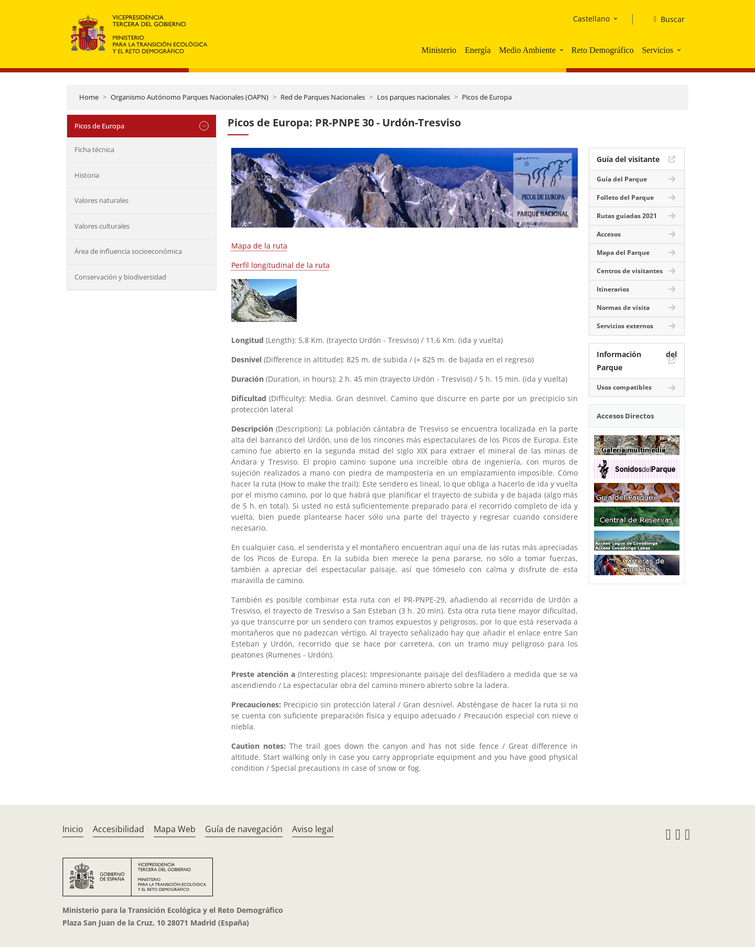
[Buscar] (665, 19)
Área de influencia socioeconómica (128, 251)
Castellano (591, 19)
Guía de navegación (244, 829)
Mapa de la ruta (259, 246)
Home (89, 97)
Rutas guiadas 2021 (627, 215)
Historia (86, 175)
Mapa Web (175, 829)
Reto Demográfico (602, 50)
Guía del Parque (622, 179)
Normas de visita (623, 307)
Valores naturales (101, 200)
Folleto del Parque (625, 197)
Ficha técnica (94, 149)
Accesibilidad (118, 829)
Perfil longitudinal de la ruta (280, 265)
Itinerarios (613, 289)
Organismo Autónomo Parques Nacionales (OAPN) (189, 97)
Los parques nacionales (413, 97)
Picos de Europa (487, 97)
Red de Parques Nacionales (323, 97)
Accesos (609, 234)
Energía (477, 50)
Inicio (72, 829)
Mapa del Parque (623, 252)
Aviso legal (312, 829)
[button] (562, 50)
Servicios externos (625, 325)
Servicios (657, 50)
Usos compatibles (624, 387)
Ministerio (439, 50)
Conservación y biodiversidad (120, 277)
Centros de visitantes (630, 270)
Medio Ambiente (527, 50)
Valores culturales (102, 226)
